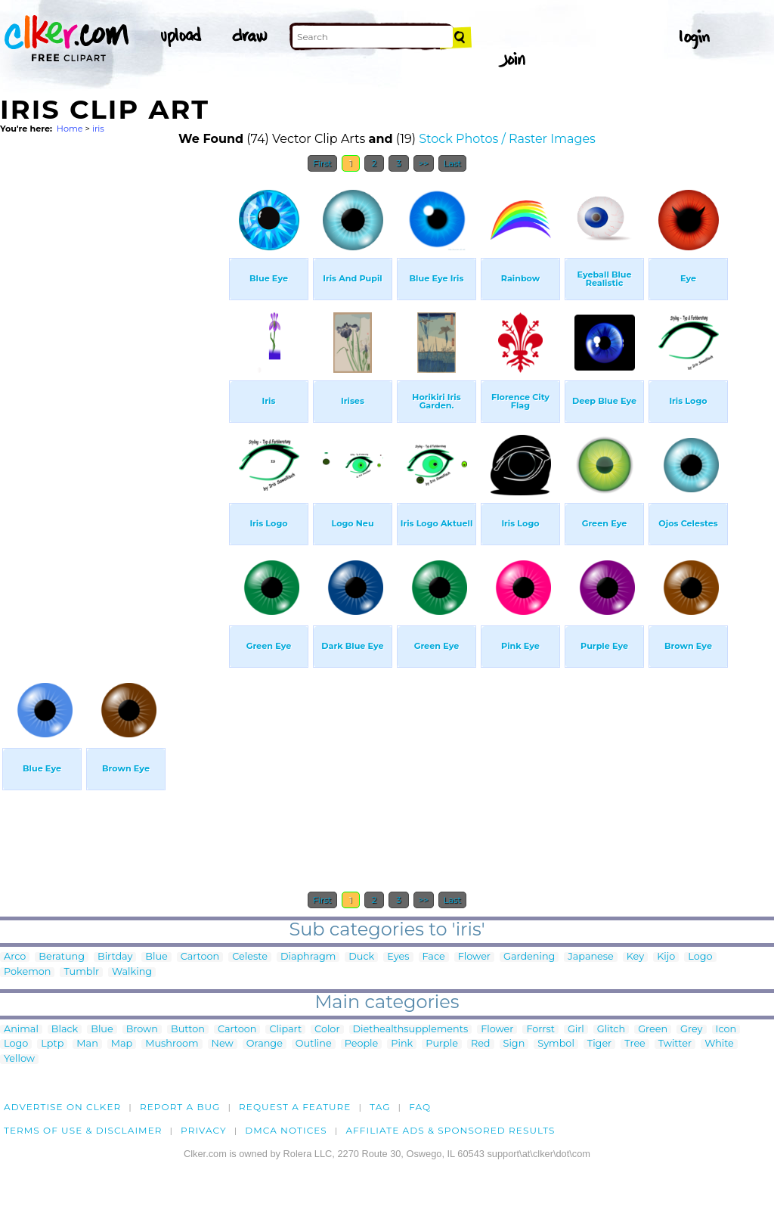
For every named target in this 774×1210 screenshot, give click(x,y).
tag (380, 1106)
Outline (314, 1044)
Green (652, 1030)
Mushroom (171, 1044)
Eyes (398, 957)
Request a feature (295, 1106)
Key (635, 957)
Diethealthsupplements (411, 1030)
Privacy (204, 1130)
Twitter (675, 1044)
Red (481, 1044)
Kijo (666, 957)
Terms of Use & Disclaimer (83, 1130)
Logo (700, 957)
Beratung (62, 957)
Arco (15, 957)
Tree (635, 1044)
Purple (442, 1044)
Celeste (250, 957)
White (719, 1044)
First (322, 163)
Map (121, 1044)
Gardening (529, 957)
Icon (726, 1030)
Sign (514, 1044)
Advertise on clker (62, 1106)
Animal (21, 1030)
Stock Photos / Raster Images (507, 139)
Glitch (611, 1030)
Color (326, 1030)
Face (434, 957)
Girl (576, 1030)
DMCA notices (286, 1130)
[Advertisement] (113, 407)
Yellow (19, 1059)
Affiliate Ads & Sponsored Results (450, 1130)
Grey (691, 1030)
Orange (264, 1044)
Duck (361, 957)
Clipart (285, 1030)
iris (98, 128)
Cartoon (200, 957)
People (362, 1044)
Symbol (555, 1044)
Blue (156, 957)
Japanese (591, 957)
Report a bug (180, 1106)
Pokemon (27, 972)
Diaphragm (308, 957)
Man (87, 1044)
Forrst (540, 1030)
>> (424, 163)
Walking (132, 972)
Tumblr (81, 972)
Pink (402, 1044)
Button (188, 1030)
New (223, 1044)
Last (452, 163)
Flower (474, 957)
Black (64, 1030)
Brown (142, 1030)
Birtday (115, 957)
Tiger (599, 1044)
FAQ (420, 1106)
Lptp (52, 1044)
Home (70, 128)
